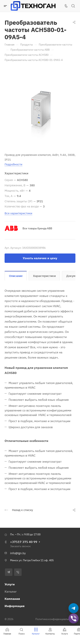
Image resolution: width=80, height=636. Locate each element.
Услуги (10, 584)
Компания (12, 599)
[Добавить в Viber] (74, 619)
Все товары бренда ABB (37, 228)
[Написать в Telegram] (74, 608)
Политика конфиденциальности (55, 619)
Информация (14, 606)
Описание (16, 276)
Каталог (11, 591)
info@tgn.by (18, 553)
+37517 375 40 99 (23, 542)
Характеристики (44, 276)
